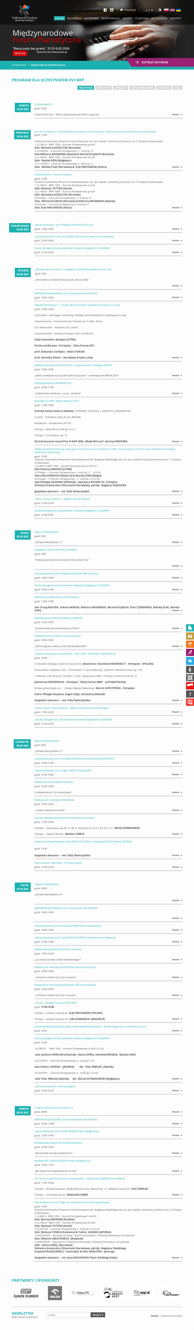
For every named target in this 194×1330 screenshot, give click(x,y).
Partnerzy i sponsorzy (35, 1280)
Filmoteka (141, 18)
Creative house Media (171, 1316)
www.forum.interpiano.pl (48, 65)
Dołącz (96, 1314)
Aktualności (159, 18)
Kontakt (175, 18)
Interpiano (19, 65)
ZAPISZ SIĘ (20, 53)
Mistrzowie (91, 18)
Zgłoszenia (74, 18)
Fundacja (128, 10)
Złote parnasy (111, 18)
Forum (59, 18)
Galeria (127, 18)
